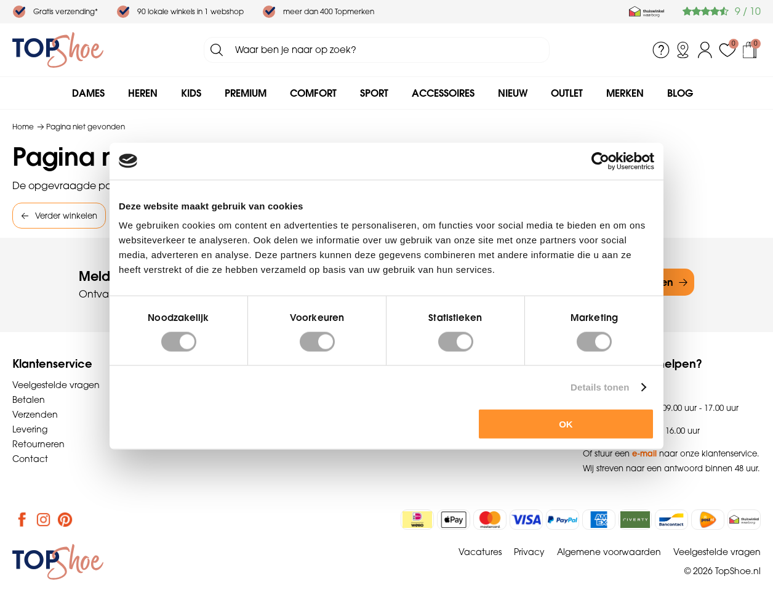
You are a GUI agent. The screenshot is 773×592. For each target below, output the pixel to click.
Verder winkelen (66, 216)
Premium (245, 93)
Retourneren (38, 444)
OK (566, 424)
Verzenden (35, 414)
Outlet (567, 93)
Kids (191, 93)
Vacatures (480, 552)
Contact (30, 458)
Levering (29, 429)
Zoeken (216, 50)
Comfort (313, 93)
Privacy (529, 552)
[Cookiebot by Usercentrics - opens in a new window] (600, 161)
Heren (143, 93)
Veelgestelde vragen (56, 385)
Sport (374, 93)
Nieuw (512, 93)
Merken (625, 93)
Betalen (28, 399)
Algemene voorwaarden (609, 552)
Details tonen (600, 386)
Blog (680, 93)
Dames (88, 93)
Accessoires (443, 93)
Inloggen (705, 50)
